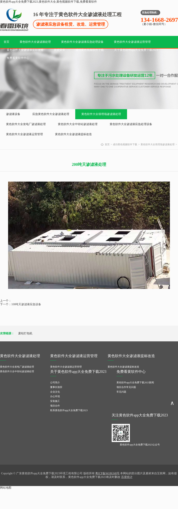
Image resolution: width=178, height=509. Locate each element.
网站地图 (5, 487)
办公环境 (55, 396)
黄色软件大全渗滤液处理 (35, 41)
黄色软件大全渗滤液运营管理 (132, 41)
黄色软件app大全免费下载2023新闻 (135, 382)
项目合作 (55, 405)
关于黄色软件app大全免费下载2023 (136, 49)
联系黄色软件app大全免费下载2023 (69, 410)
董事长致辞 (56, 387)
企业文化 (55, 391)
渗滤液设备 (13, 114)
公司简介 (55, 382)
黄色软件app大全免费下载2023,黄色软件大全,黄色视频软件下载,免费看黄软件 (48, 1)
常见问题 (121, 391)
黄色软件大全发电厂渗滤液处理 (26, 124)
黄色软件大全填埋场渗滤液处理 (101, 114)
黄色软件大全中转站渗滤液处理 (77, 124)
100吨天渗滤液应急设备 (26, 304)
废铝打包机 (25, 333)
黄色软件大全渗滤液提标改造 (25, 49)
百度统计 (126, 477)
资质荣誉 (59, 49)
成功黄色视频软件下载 (89, 49)
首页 (6, 41)
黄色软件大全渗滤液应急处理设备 (82, 41)
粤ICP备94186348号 (107, 473)
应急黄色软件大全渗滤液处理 (50, 114)
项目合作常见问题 (126, 387)
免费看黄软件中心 (18, 58)
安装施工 (55, 401)
